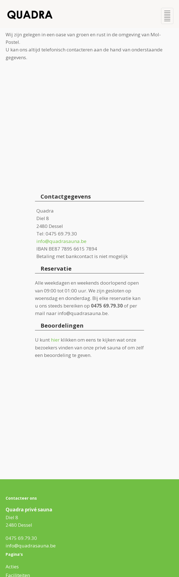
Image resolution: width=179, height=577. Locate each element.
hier (55, 340)
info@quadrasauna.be (61, 241)
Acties (12, 566)
